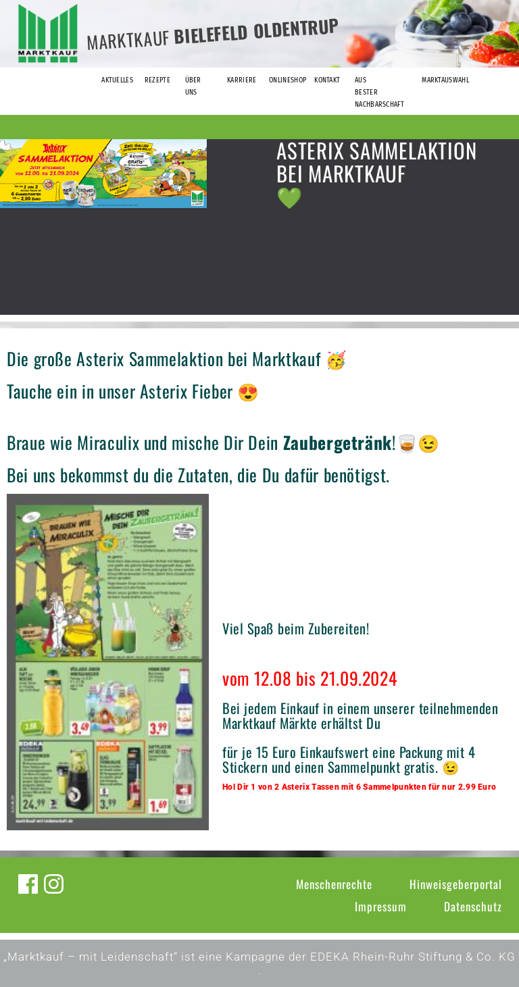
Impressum (381, 906)
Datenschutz (473, 906)
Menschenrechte (334, 884)
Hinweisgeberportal (456, 884)
